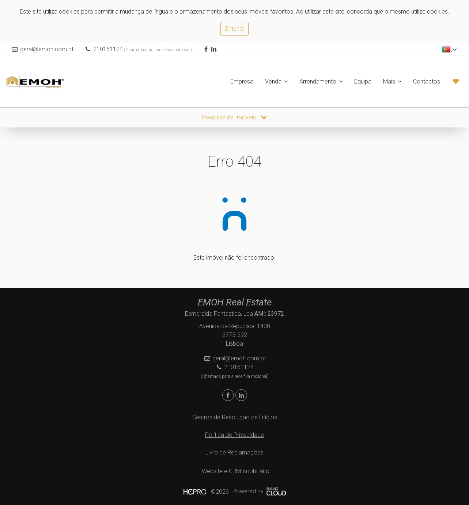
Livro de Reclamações (234, 452)
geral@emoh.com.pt (46, 49)
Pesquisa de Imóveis (234, 117)
